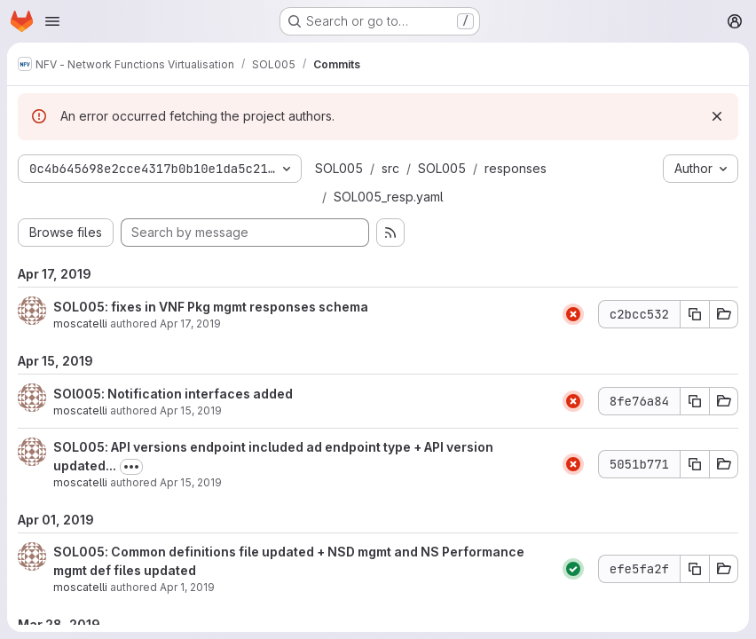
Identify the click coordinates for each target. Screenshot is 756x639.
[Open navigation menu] (52, 21)
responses (515, 168)
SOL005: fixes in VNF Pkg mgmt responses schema (210, 306)
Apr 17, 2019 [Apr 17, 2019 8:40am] (190, 323)
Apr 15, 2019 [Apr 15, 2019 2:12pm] (191, 410)
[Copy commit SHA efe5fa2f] (695, 569)
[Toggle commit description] (131, 467)
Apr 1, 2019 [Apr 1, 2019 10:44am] (187, 587)
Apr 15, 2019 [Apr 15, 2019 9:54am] (191, 482)
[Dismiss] (717, 116)
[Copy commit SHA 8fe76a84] (695, 401)
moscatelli (80, 323)
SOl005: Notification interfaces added (173, 393)
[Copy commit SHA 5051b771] (695, 464)
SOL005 (339, 168)
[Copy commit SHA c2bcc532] (695, 314)
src (390, 168)
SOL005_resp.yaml (389, 196)
